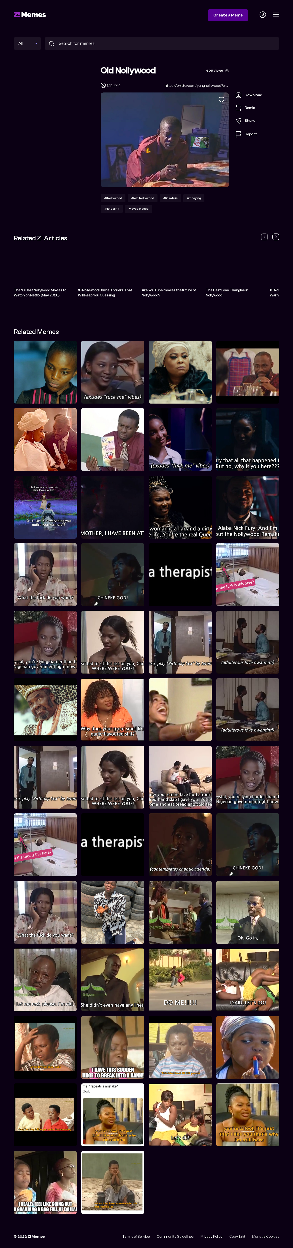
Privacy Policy (211, 1236)
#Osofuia (170, 198)
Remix (245, 108)
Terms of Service (136, 1236)
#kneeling (111, 208)
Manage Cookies (265, 1236)
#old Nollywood (142, 198)
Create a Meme (228, 15)
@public (113, 85)
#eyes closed (138, 208)
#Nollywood (113, 198)
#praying (194, 198)
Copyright (237, 1236)
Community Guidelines (175, 1236)
